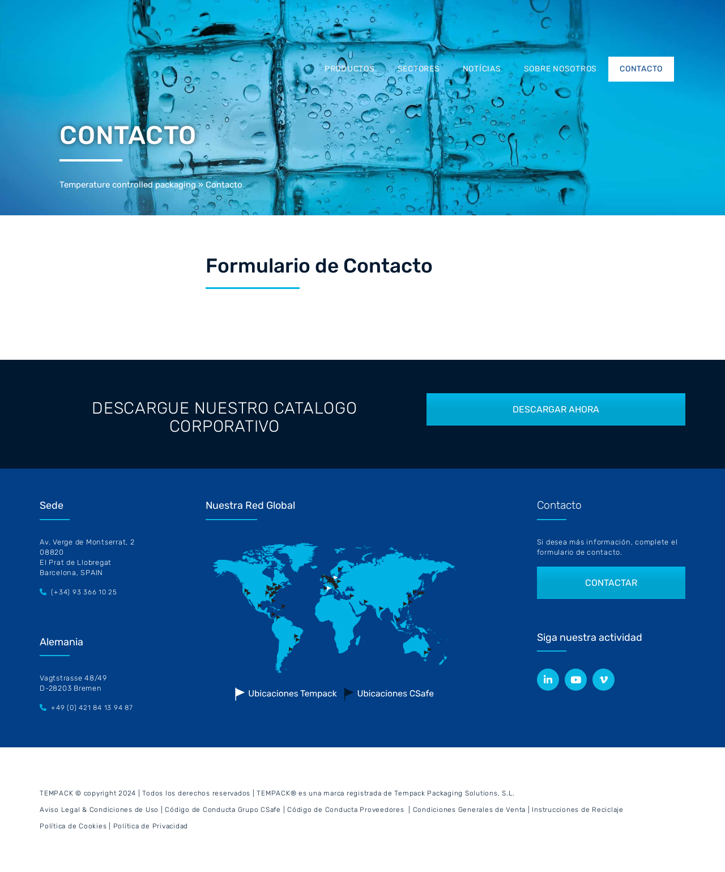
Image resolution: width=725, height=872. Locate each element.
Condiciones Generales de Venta (469, 810)
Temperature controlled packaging (127, 185)
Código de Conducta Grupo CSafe (223, 810)
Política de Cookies (73, 826)
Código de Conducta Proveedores (345, 810)
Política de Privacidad (151, 826)
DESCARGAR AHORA (556, 409)
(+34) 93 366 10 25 (84, 592)
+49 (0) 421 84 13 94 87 (92, 708)
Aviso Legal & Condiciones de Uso (99, 810)
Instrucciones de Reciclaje (578, 810)
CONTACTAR (611, 582)
